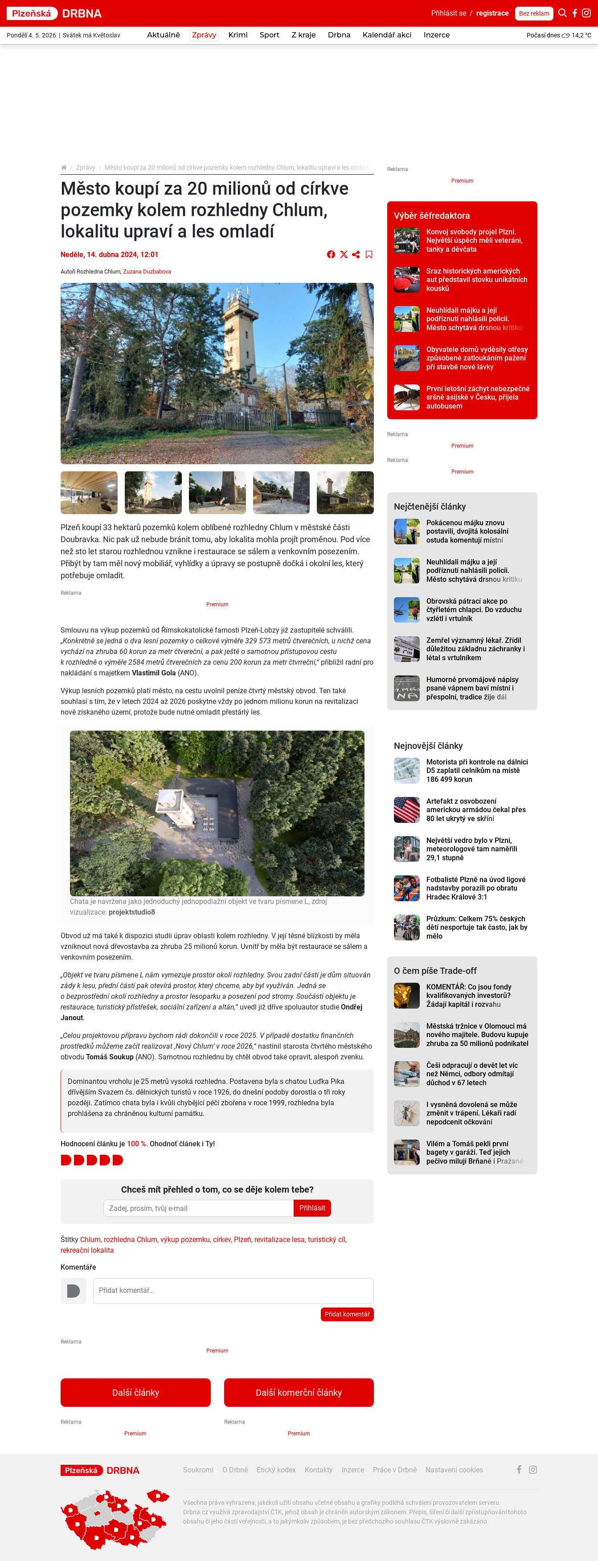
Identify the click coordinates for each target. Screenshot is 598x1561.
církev (222, 1239)
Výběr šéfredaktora (432, 215)
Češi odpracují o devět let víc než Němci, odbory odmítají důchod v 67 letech (472, 1074)
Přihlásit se (448, 13)
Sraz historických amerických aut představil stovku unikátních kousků (477, 280)
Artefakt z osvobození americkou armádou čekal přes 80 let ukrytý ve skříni (476, 810)
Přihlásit (312, 1208)
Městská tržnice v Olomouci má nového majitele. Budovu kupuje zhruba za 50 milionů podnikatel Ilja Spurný (477, 1039)
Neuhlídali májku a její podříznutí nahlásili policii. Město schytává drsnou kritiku (474, 319)
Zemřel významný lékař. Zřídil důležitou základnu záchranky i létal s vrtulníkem (475, 649)
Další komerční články (299, 1392)
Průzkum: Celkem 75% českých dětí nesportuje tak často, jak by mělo (477, 927)
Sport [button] (269, 35)
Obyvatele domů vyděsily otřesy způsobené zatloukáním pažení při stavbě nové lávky (477, 358)
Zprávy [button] (204, 35)
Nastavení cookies (454, 1470)
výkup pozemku (185, 1239)
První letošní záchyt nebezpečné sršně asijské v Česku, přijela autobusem (478, 397)
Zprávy (85, 167)
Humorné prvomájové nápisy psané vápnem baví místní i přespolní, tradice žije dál (472, 688)
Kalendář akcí (387, 35)
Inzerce (437, 35)
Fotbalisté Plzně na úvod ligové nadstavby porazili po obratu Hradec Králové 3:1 (476, 888)
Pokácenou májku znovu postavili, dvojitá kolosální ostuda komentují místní (467, 531)
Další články (135, 1392)
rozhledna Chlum (130, 1239)
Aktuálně (163, 35)
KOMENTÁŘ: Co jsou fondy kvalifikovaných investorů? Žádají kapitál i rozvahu (469, 996)
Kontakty (319, 1470)
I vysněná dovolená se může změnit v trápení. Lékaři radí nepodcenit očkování (471, 1113)
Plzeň (242, 1239)
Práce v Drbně (395, 1470)
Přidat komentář (347, 1314)
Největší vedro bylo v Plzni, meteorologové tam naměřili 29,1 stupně (471, 849)
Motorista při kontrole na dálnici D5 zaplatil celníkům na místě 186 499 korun (477, 771)
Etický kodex (276, 1470)
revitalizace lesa (279, 1239)
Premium (217, 604)
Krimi (238, 35)
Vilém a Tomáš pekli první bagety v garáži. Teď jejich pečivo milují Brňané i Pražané (475, 1152)
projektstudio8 (132, 912)
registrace (492, 13)
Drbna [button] (339, 35)
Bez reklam (534, 13)
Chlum (90, 1239)
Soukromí (198, 1470)
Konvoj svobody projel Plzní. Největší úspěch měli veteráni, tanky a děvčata (474, 240)
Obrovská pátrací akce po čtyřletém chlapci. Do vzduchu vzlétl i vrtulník (474, 610)
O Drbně (235, 1470)
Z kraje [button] (303, 35)
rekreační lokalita (87, 1250)
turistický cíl (326, 1239)
